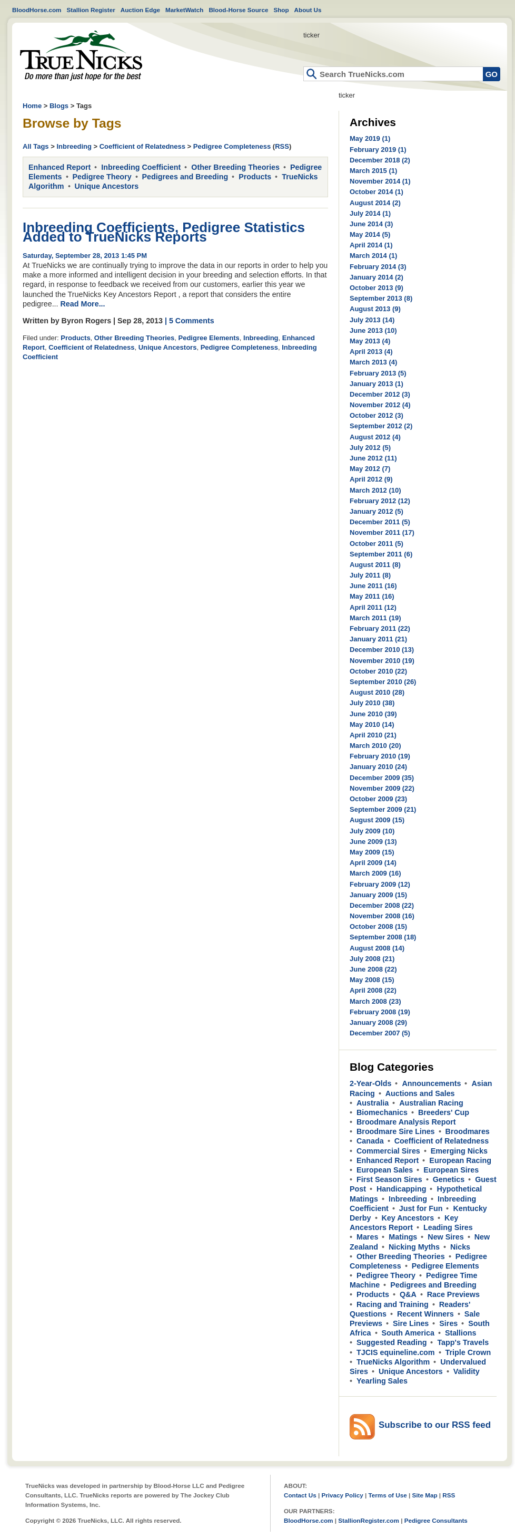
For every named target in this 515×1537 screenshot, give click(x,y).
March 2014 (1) (373, 256)
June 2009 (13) (373, 842)
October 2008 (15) (378, 926)
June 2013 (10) (373, 330)
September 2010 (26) (383, 682)
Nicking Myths (414, 1247)
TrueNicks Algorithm (393, 1362)
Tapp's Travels (463, 1342)
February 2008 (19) (380, 1012)
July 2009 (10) (372, 831)
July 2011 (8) (370, 575)
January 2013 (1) (376, 384)
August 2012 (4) (375, 437)
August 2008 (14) (377, 948)
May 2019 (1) (370, 138)
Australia (372, 1103)
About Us (308, 9)
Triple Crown (468, 1352)
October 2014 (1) (376, 192)
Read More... (83, 304)
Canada (370, 1141)
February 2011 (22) (380, 628)
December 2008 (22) (382, 905)
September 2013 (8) (381, 298)
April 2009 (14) (373, 863)
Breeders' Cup (443, 1112)
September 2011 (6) (381, 554)
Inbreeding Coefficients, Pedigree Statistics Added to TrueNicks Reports (164, 232)
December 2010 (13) (382, 650)
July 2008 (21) (372, 959)
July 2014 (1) (370, 213)
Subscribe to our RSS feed (435, 1425)
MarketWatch (184, 9)
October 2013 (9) (376, 288)
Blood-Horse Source (238, 9)
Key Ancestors (408, 1218)
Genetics (448, 1179)
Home (81, 56)
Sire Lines (411, 1323)
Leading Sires (448, 1227)
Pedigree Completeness (232, 146)
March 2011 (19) (375, 618)
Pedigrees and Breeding (185, 176)
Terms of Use (388, 1495)
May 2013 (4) (370, 341)
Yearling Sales (382, 1381)
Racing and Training (392, 1304)
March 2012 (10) (375, 490)
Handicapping (402, 1189)
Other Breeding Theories (235, 167)
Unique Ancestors (107, 186)
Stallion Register (91, 9)
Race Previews (453, 1294)
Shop (281, 9)
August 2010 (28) (377, 692)
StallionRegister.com (368, 1520)
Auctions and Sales (420, 1093)
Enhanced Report (59, 167)
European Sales (384, 1170)
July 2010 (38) (372, 703)
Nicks (460, 1247)
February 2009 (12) (380, 884)
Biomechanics (382, 1112)
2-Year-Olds (370, 1083)
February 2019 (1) (378, 149)
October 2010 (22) (378, 671)
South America (408, 1333)
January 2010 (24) (378, 767)
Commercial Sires (388, 1151)
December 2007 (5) (380, 1033)
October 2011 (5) (376, 543)
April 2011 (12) (373, 607)
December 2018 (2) (380, 160)
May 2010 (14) (372, 724)
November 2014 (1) (380, 181)
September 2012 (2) (381, 426)
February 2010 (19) (380, 756)
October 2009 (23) (378, 799)
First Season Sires (389, 1179)
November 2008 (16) (382, 916)
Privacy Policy (342, 1495)
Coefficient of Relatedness (142, 146)
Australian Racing (431, 1103)
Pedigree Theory (102, 176)
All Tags (36, 146)
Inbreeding (73, 146)
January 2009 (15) (378, 895)
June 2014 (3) (371, 224)
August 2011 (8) (375, 565)
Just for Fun (421, 1208)
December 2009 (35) (382, 778)
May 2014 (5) (370, 234)
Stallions (461, 1333)
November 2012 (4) (380, 405)
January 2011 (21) (378, 639)
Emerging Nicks (459, 1151)
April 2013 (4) (371, 352)
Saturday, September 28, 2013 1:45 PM (85, 256)
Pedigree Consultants (436, 1520)
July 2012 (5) (370, 448)
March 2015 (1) (373, 171)
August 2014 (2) (375, 203)
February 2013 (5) (378, 373)
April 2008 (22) (373, 990)
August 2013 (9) (375, 309)
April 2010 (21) (373, 735)
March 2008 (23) (375, 1001)
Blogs (58, 106)
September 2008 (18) (383, 937)
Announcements (431, 1083)
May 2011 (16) (372, 596)
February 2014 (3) (378, 267)
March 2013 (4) (373, 362)
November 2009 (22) (382, 788)
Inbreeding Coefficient (141, 167)
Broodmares (467, 1131)
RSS (282, 146)
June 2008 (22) (373, 969)
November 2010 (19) (382, 661)
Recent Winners (425, 1314)
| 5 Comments (189, 320)
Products (255, 176)
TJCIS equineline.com (395, 1352)
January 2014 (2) (376, 277)
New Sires (445, 1237)
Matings (403, 1237)
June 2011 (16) (373, 586)
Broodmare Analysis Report (406, 1122)
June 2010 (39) (373, 714)
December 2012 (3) (380, 394)
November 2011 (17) (382, 532)
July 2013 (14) (372, 320)
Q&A (408, 1294)
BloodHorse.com (37, 9)
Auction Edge (140, 9)
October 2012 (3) (376, 415)
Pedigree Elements (209, 338)
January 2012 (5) (376, 511)
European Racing (460, 1160)
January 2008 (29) (378, 1022)
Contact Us (300, 1495)
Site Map (424, 1495)
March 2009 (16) (375, 873)
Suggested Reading (391, 1342)
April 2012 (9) (371, 479)
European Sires (451, 1170)
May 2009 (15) (372, 852)
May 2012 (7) (370, 469)
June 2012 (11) (373, 458)
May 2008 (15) (372, 980)
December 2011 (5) (380, 522)
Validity (466, 1371)
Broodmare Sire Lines (395, 1131)
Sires (448, 1323)
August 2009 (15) (377, 820)
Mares (367, 1237)
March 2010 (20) (375, 746)
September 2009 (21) (383, 809)
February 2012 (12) (380, 501)
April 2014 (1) (371, 245)
